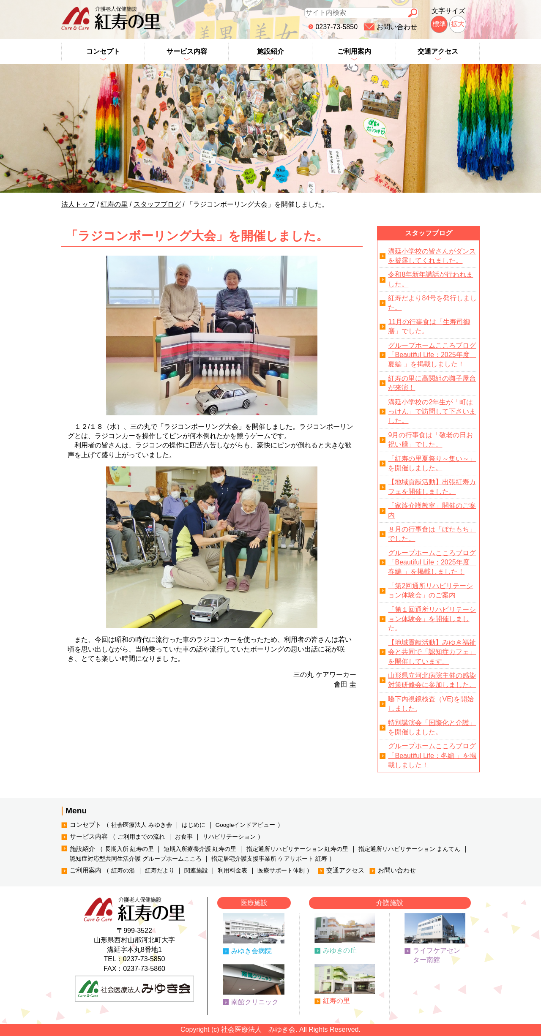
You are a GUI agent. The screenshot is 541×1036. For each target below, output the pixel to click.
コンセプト (103, 51)
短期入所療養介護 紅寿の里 (200, 849)
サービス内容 (187, 51)
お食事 (184, 837)
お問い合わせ (397, 26)
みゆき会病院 (251, 950)
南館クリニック (255, 1002)
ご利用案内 (354, 51)
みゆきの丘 (340, 950)
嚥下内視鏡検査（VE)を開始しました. (431, 703)
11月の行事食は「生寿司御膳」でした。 (429, 326)
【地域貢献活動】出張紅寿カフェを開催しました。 (432, 486)
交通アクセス (438, 51)
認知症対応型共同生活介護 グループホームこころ (136, 859)
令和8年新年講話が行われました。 (430, 279)
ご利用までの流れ (141, 837)
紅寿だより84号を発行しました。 (432, 302)
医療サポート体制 (281, 870)
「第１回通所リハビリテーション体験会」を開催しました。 (432, 619)
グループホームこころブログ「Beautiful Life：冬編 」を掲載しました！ (432, 755)
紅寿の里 (336, 1000)
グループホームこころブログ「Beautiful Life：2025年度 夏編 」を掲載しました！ (432, 355)
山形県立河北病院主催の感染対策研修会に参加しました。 (432, 680)
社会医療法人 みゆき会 (141, 825)
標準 (439, 23)
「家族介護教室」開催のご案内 (432, 510)
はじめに (193, 825)
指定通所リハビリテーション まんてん (409, 849)
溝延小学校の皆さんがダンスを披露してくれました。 (432, 256)
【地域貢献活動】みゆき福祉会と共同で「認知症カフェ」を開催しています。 (432, 652)
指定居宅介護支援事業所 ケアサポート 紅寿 (269, 859)
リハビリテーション (229, 837)
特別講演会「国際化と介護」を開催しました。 (432, 727)
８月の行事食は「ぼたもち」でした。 (432, 534)
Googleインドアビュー (246, 825)
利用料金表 (232, 870)
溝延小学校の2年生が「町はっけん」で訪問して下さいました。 (432, 411)
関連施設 (196, 870)
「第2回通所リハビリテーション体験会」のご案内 (430, 590)
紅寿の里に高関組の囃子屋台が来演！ (432, 383)
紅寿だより (160, 870)
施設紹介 (270, 51)
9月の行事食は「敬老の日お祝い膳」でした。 (430, 439)
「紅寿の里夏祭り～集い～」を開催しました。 (432, 463)
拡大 (457, 23)
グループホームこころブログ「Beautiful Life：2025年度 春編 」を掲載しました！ (432, 562)
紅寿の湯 (123, 870)
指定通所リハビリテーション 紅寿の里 (297, 849)
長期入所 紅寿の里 (129, 849)
